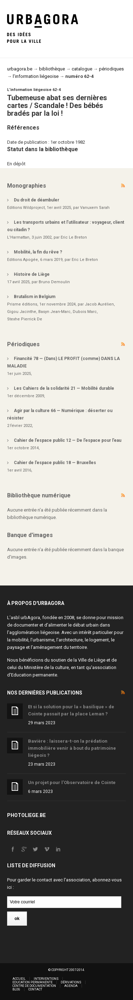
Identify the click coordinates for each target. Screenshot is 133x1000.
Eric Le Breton (74, 237)
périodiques (111, 69)
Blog (16, 989)
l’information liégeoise (36, 76)
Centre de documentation (34, 986)
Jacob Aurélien (99, 304)
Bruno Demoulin (54, 282)
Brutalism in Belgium (34, 296)
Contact (35, 989)
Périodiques (23, 344)
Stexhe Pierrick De (24, 319)
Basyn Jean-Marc (54, 311)
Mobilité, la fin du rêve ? (38, 252)
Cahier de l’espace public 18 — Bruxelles (55, 462)
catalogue (82, 69)
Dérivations (71, 982)
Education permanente (34, 675)
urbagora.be (19, 69)
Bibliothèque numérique (39, 495)
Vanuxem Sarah (95, 207)
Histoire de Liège (32, 274)
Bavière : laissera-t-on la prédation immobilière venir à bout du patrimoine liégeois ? (72, 748)
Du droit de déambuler (36, 200)
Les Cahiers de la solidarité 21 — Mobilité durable (64, 388)
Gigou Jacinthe (21, 311)
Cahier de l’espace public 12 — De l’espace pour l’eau (67, 440)
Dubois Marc (85, 311)
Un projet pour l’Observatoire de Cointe (72, 782)
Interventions (46, 979)
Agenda (71, 986)
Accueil (19, 979)
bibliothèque (52, 69)
